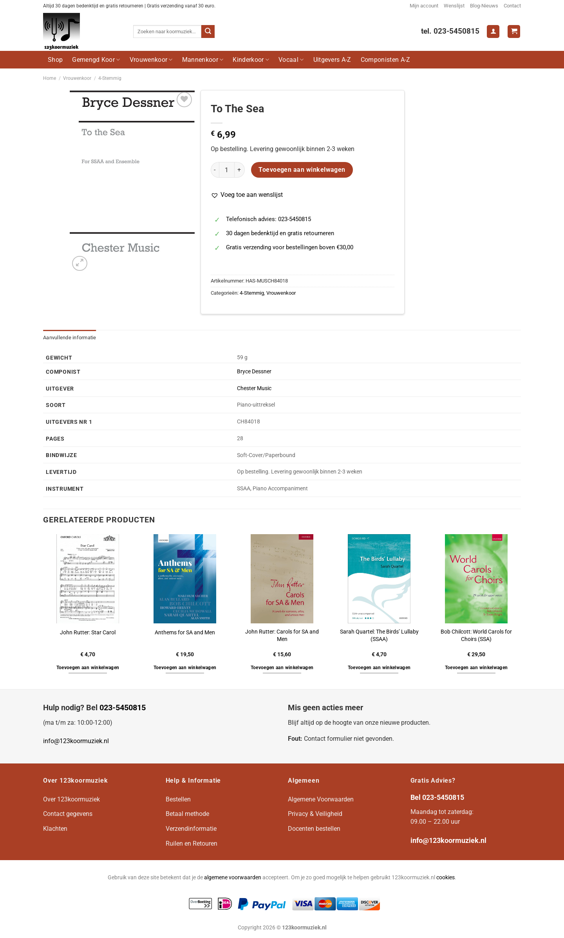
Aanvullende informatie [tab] (69, 337)
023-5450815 (122, 707)
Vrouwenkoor (151, 59)
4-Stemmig (109, 78)
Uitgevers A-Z (332, 59)
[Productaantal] (227, 170)
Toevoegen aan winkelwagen (301, 169)
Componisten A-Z (385, 59)
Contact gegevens (67, 813)
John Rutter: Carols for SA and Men (282, 635)
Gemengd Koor (96, 59)
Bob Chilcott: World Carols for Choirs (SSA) (476, 635)
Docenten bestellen (314, 828)
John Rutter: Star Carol (88, 632)
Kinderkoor (251, 59)
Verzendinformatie (191, 828)
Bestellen (178, 799)
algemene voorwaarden (232, 877)
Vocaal (291, 59)
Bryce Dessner (254, 371)
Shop (55, 59)
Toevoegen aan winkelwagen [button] (87, 667)
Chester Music (254, 388)
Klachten (55, 828)
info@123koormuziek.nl (76, 741)
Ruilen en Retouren (191, 843)
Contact (512, 6)
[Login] (493, 31)
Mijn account (424, 6)
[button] (247, 195)
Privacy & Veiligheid (315, 813)
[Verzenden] (208, 31)
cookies (445, 877)
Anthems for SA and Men (185, 632)
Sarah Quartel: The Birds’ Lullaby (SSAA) (379, 635)
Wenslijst (454, 6)
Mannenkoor (203, 59)
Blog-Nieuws (484, 6)
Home (49, 78)
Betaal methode (187, 813)
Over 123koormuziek (71, 799)
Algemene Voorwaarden (321, 799)
